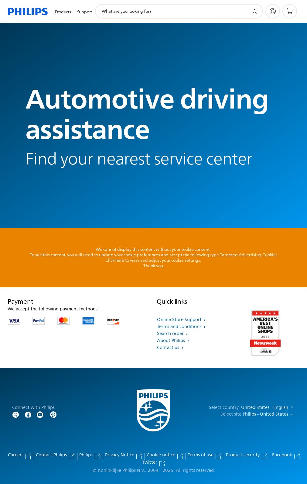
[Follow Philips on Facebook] (28, 414)
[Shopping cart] (289, 11)
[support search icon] (254, 11)
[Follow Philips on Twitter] (15, 414)
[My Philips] (272, 11)
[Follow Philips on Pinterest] (53, 414)
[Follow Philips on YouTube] (40, 414)
